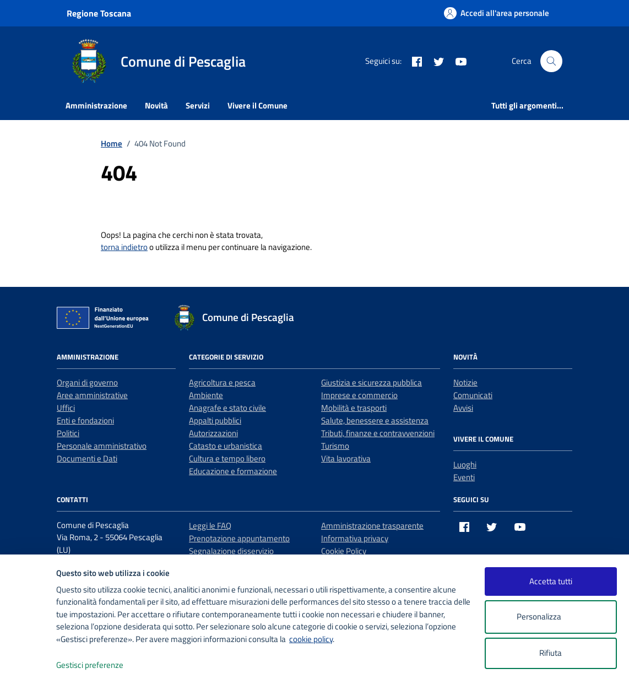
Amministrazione (96, 105)
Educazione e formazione (233, 471)
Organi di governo (87, 382)
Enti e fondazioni (85, 420)
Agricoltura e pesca (222, 382)
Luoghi (464, 464)
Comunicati (472, 395)
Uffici (66, 407)
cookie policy (311, 639)
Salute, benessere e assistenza (375, 420)
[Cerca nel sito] (551, 61)
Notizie (465, 382)
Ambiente (206, 395)
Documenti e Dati (87, 458)
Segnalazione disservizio (231, 551)
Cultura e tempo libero (227, 458)
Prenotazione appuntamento (239, 538)
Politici (68, 433)
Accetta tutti (550, 581)
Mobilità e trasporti (354, 407)
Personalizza (550, 617)
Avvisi (463, 407)
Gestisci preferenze (101, 665)
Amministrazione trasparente (372, 525)
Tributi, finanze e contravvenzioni (378, 433)
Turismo (335, 445)
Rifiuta (550, 652)
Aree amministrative (92, 395)
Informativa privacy (354, 538)
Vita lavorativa (346, 458)
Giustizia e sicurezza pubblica (371, 382)
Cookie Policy (343, 551)
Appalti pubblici (215, 420)
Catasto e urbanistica (225, 445)
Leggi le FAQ (210, 525)
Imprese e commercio (359, 395)
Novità (156, 105)
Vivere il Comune (257, 105)
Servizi (198, 105)
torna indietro (124, 247)
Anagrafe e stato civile (227, 407)
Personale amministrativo (102, 445)
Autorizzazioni (213, 433)
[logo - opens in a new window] (28, 665)
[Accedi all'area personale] (496, 13)
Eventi (464, 477)
